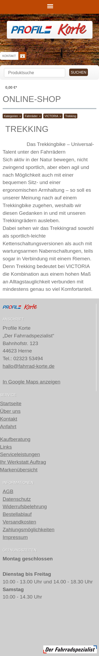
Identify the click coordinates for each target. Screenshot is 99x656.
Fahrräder (31, 116)
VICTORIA (51, 116)
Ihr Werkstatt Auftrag (23, 462)
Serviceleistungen (20, 454)
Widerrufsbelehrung (25, 506)
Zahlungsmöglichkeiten (28, 529)
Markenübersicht (18, 469)
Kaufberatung (15, 439)
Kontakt (9, 55)
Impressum (15, 537)
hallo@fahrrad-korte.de (29, 366)
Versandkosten (19, 522)
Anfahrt (8, 426)
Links (6, 447)
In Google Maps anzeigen (31, 382)
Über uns (10, 411)
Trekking (70, 116)
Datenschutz (17, 499)
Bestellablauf (17, 514)
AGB (8, 491)
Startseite (10, 403)
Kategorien (11, 116)
